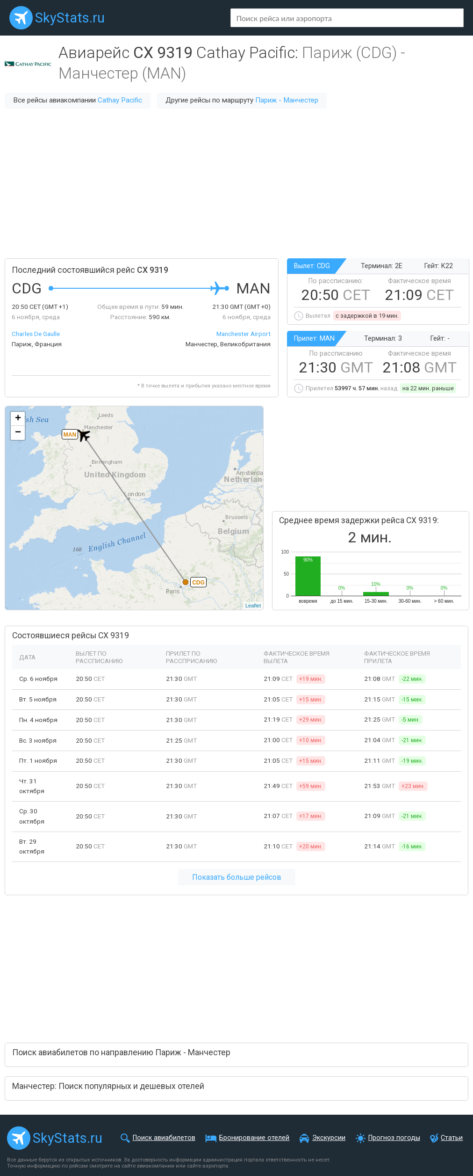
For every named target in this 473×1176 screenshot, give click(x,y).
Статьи (452, 1138)
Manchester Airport (243, 333)
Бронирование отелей (254, 1138)
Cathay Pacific (120, 100)
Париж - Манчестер (286, 100)
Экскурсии (328, 1138)
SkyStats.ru (70, 18)
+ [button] (18, 419)
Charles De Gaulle (36, 333)
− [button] (18, 433)
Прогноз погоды (394, 1138)
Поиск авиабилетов (164, 1138)
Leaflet (253, 605)
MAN (70, 434)
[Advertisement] (236, 183)
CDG (198, 582)
